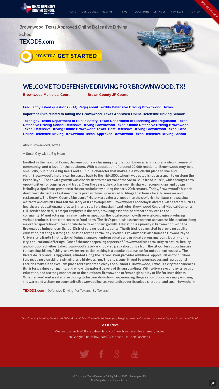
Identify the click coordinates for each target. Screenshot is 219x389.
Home (72, 12)
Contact (177, 12)
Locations (142, 12)
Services (160, 12)
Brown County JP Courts (108, 95)
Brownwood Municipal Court (46, 95)
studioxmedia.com (118, 380)
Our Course (89, 12)
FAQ (124, 12)
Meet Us (107, 12)
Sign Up (195, 12)
